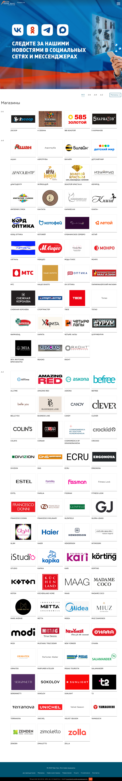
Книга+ (95, 209)
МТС (12, 284)
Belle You (14, 416)
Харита (40, 334)
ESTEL (13, 493)
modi (12, 643)
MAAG (67, 593)
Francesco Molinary (47, 518)
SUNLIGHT (69, 693)
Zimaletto (42, 743)
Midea (67, 618)
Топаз (94, 309)
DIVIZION (14, 468)
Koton (13, 593)
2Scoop (13, 130)
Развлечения (66, 773)
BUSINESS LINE (43, 416)
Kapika (40, 568)
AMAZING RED (43, 391)
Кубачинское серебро (75, 234)
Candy (67, 416)
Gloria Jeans (97, 518)
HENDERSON (70, 543)
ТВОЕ (67, 309)
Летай (94, 234)
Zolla (67, 743)
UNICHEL (41, 718)
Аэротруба (42, 159)
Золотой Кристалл (73, 184)
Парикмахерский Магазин (104, 284)
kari (67, 568)
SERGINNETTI (15, 693)
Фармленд (15, 334)
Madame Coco (98, 593)
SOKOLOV (41, 693)
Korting (95, 568)
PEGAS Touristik (72, 668)
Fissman (68, 493)
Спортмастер (43, 309)
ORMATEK (14, 668)
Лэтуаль (14, 259)
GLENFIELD (69, 518)
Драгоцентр (16, 184)
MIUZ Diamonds (98, 618)
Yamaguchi (96, 718)
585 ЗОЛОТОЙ (70, 130)
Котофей (41, 234)
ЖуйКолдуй (42, 184)
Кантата (41, 209)
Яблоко (40, 360)
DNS (39, 468)
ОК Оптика (70, 284)
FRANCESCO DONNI (18, 518)
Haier (40, 543)
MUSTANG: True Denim (47, 643)
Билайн (68, 159)
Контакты (95, 773)
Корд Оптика (16, 234)
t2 (93, 693)
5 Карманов (97, 130)
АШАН (13, 159)
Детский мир (98, 159)
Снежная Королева (19, 309)
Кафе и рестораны (53, 773)
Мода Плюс (70, 259)
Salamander (97, 668)
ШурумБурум (97, 334)
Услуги (76, 773)
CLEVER (95, 416)
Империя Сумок (17, 209)
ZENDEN (13, 743)
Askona (68, 391)
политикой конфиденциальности (77, 779)
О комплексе (85, 773)
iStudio (13, 568)
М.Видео (41, 259)
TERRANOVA (15, 718)
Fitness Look (97, 493)
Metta (40, 618)
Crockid (95, 441)
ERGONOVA (96, 468)
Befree (95, 391)
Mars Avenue (16, 618)
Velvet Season (71, 718)
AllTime (13, 391)
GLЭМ (12, 543)
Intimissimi (96, 543)
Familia (40, 493)
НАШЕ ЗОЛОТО (43, 284)
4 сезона (41, 130)
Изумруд (95, 184)
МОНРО (95, 259)
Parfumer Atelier (45, 668)
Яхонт (67, 360)
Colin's (13, 441)
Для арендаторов (29, 773)
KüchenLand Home (45, 593)
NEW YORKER (70, 643)
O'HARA (95, 643)
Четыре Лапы (71, 334)
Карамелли (70, 209)
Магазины (41, 773)
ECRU (67, 468)
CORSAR (40, 441)
